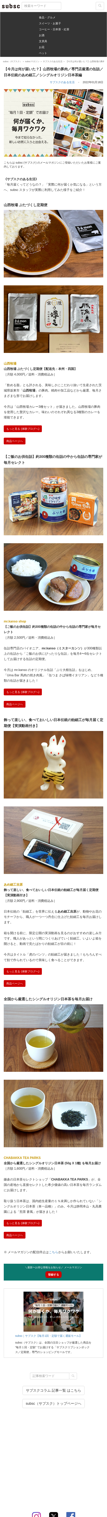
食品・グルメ (47, 17)
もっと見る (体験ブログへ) (22, 428)
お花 (41, 47)
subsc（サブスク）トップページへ (53, 1404)
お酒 (41, 35)
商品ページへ (14, 441)
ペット (43, 53)
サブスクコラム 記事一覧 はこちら (53, 1390)
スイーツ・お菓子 (50, 23)
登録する (53, 1274)
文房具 (43, 41)
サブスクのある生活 (62, 82)
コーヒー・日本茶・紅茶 (54, 29)
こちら (53, 1252)
